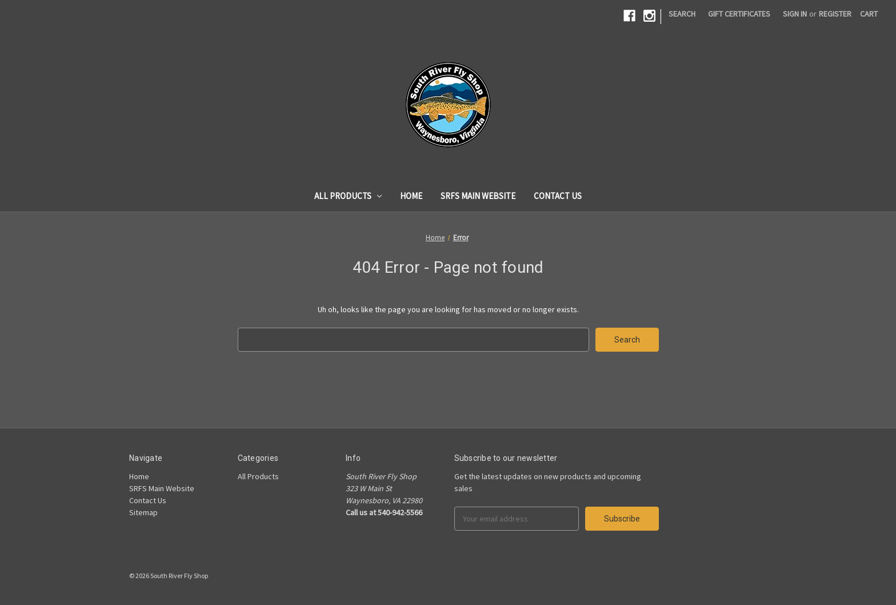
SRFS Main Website (478, 195)
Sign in (795, 14)
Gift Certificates (739, 14)
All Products (348, 195)
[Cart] (869, 14)
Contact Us (558, 195)
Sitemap (143, 512)
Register (835, 14)
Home (411, 195)
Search (682, 14)
